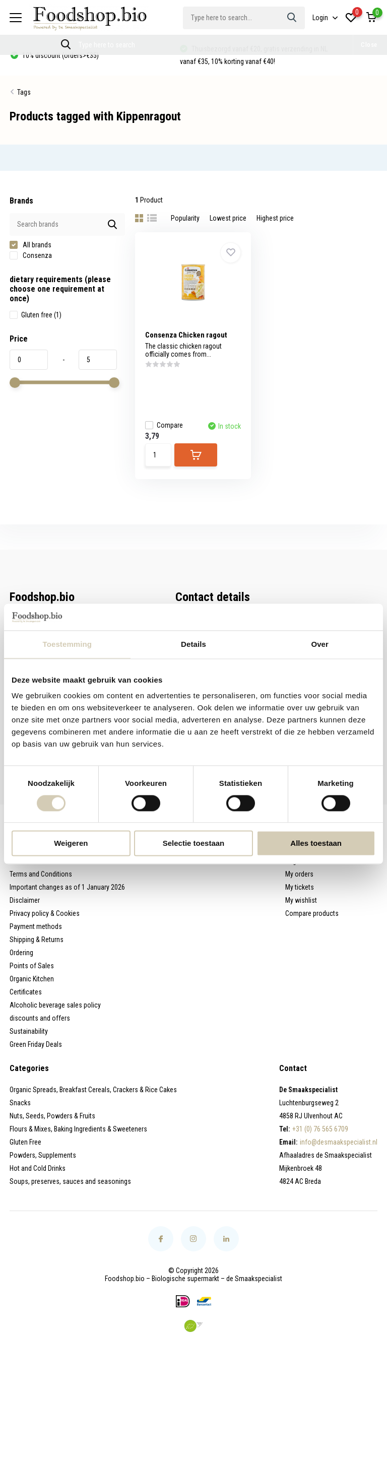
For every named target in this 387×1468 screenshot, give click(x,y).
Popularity (185, 218)
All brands (30, 245)
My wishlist (301, 900)
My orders (299, 874)
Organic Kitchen (32, 979)
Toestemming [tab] (67, 644)
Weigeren (71, 843)
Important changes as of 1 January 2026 (67, 887)
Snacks (20, 1103)
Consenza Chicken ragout (186, 335)
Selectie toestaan (194, 843)
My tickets (299, 887)
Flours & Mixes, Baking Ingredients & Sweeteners (78, 1129)
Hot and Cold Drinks (38, 1168)
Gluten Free (25, 1142)
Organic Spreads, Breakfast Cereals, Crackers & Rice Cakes (93, 1090)
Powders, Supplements (43, 1155)
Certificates (26, 992)
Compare (164, 425)
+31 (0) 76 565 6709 (320, 1129)
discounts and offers (40, 1018)
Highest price (275, 218)
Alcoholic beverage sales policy (55, 1005)
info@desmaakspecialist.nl (338, 1142)
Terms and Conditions (41, 874)
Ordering (21, 953)
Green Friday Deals (36, 1044)
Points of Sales (32, 966)
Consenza (31, 255)
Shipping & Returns (36, 940)
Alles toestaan (316, 843)
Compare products (312, 913)
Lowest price (228, 218)
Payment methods (36, 926)
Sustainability (29, 1031)
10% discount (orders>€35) (60, 55)
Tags (24, 92)
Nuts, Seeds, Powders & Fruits (52, 1116)
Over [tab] (320, 644)
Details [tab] (193, 644)
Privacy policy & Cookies (45, 913)
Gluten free (35, 315)
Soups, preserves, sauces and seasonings (70, 1181)
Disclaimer (25, 900)
